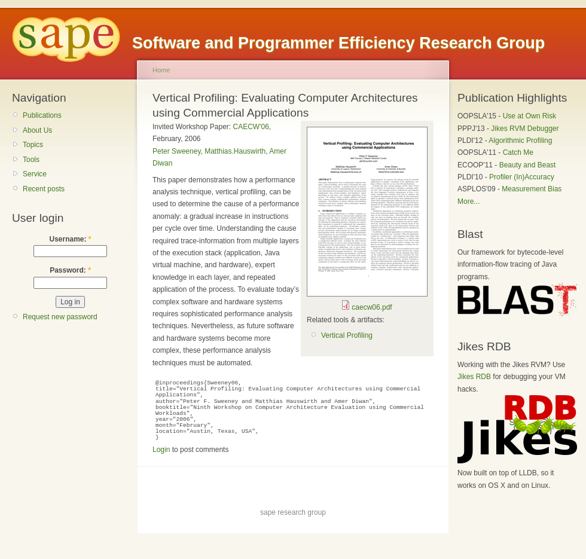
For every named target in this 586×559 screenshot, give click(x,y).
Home (161, 70)
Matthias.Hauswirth (235, 151)
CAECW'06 (251, 127)
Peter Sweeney (176, 151)
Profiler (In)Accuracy (521, 177)
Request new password (60, 317)
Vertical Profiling (347, 335)
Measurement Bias (531, 189)
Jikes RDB (474, 376)
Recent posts (44, 189)
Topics (33, 144)
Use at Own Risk (529, 116)
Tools (31, 159)
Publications (42, 115)
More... (468, 201)
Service (35, 174)
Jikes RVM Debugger (524, 128)
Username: (70, 239)
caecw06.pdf (372, 307)
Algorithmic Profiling (520, 140)
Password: (70, 270)
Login (161, 449)
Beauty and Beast (527, 165)
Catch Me (518, 152)
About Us (37, 130)
